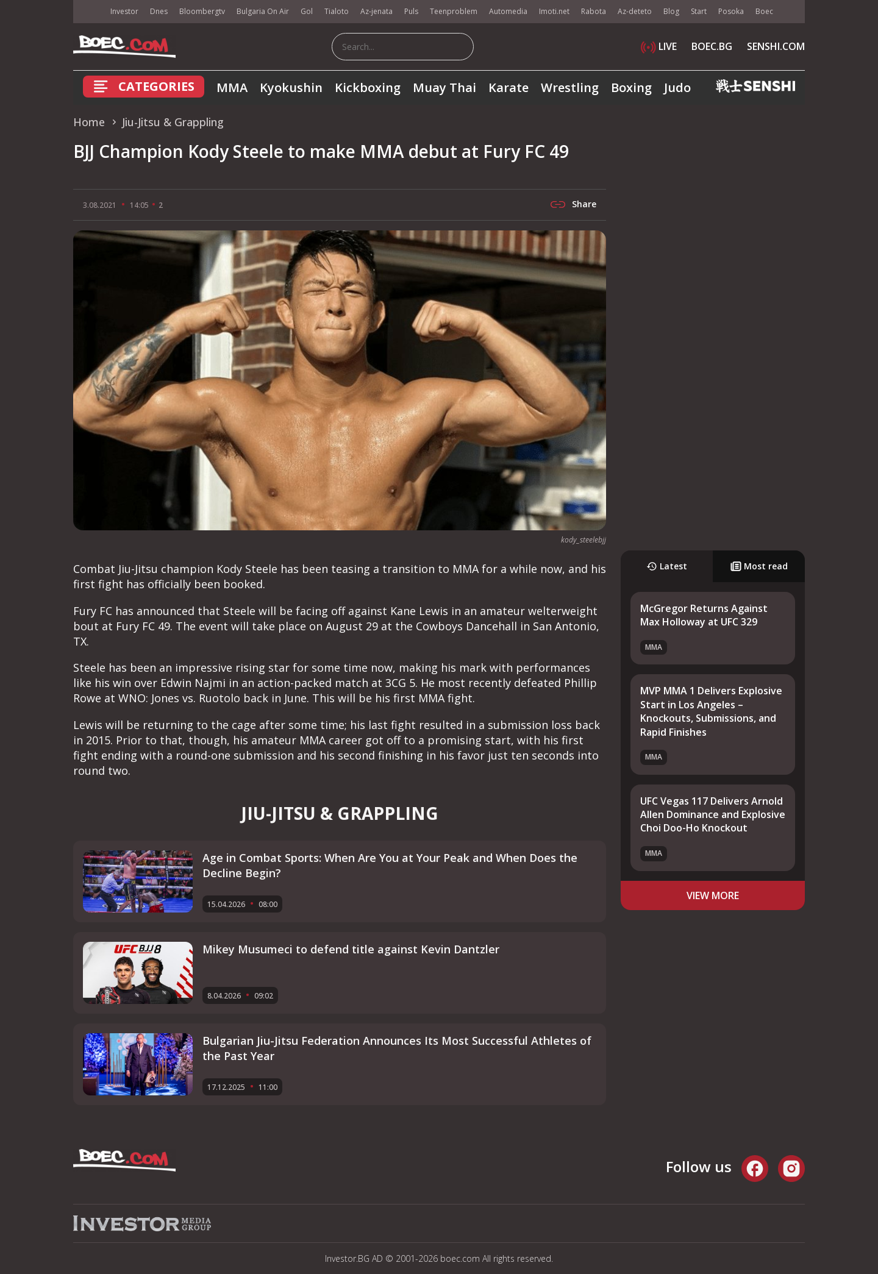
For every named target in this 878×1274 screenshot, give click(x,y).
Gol (307, 11)
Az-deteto (635, 11)
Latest (666, 566)
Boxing (631, 87)
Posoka (731, 11)
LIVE (659, 46)
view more (713, 895)
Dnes (159, 11)
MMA (232, 87)
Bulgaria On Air (263, 11)
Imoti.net (554, 11)
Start (699, 11)
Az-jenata (376, 11)
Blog (671, 11)
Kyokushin (291, 87)
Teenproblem (453, 11)
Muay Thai (444, 87)
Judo (677, 87)
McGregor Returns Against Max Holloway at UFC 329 (704, 615)
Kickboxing (368, 87)
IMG (88, 12)
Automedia (508, 11)
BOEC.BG (711, 46)
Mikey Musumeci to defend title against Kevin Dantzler (350, 949)
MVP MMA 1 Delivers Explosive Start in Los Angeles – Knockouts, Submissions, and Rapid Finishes (711, 711)
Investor (124, 11)
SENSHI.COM (776, 46)
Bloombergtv (202, 11)
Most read (759, 566)
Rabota (593, 11)
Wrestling (570, 87)
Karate (508, 87)
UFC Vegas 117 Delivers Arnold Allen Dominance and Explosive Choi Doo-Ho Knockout (712, 814)
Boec (764, 11)
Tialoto (336, 11)
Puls (411, 11)
